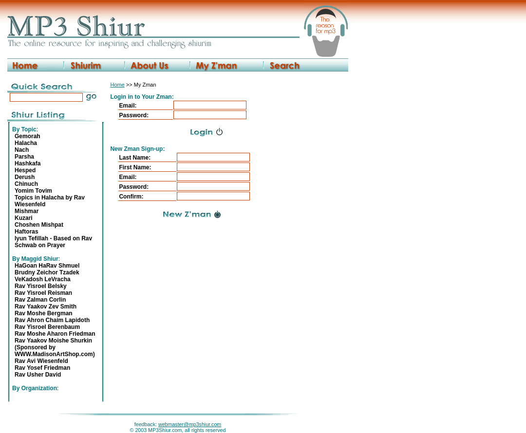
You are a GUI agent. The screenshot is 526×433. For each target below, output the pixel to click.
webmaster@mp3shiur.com (189, 424)
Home (117, 85)
